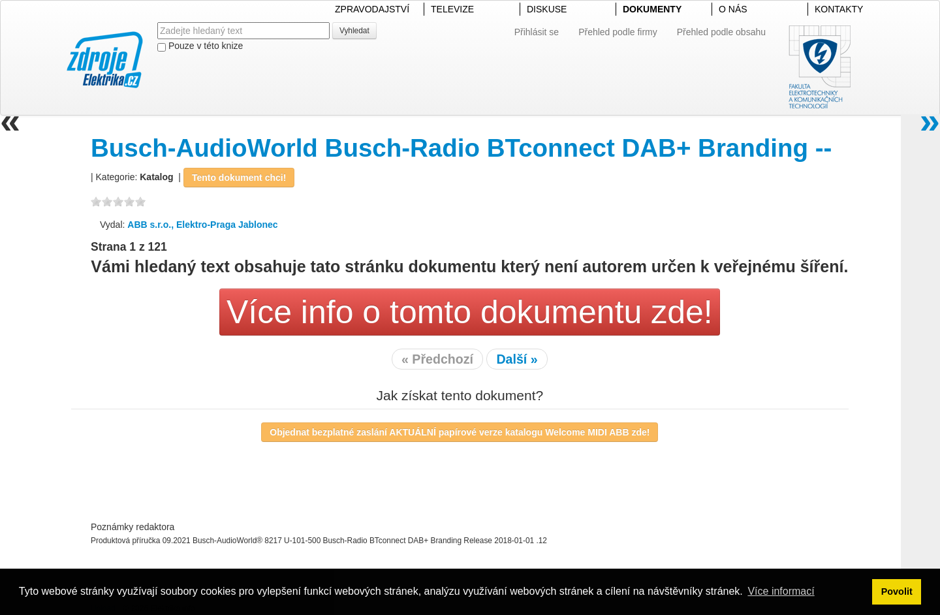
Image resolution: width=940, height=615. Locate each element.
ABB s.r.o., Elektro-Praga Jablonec (202, 224)
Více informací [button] (780, 591)
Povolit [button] (897, 591)
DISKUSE (547, 9)
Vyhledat (354, 30)
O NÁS (733, 9)
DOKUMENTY (652, 9)
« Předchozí (437, 359)
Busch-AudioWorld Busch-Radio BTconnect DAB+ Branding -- (461, 148)
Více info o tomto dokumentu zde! (470, 312)
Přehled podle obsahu (721, 32)
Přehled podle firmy (617, 32)
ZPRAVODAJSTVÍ (372, 9)
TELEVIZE (452, 9)
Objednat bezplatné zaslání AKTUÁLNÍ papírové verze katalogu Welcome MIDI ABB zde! (460, 432)
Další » (516, 359)
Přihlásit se (536, 32)
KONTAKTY (839, 9)
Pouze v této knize (200, 46)
